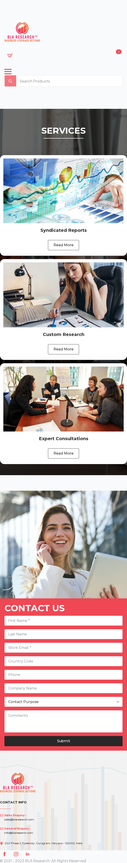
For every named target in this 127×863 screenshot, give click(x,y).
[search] (10, 81)
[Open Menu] (8, 71)
